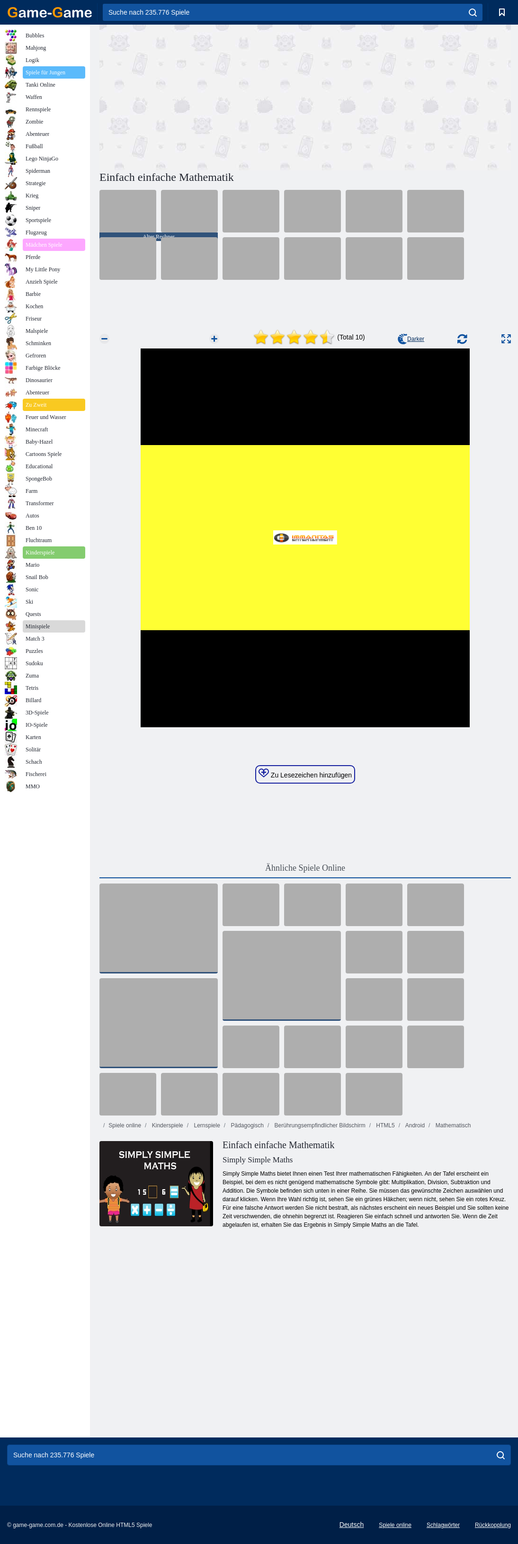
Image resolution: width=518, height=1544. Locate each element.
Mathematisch (452, 1125)
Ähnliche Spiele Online (305, 868)
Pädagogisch (246, 1125)
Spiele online (124, 1125)
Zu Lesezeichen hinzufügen (305, 773)
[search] (473, 12)
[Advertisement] (202, 96)
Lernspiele (206, 1125)
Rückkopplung (493, 1525)
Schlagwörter (443, 1525)
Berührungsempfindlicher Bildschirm (319, 1125)
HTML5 (385, 1125)
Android (414, 1125)
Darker (411, 339)
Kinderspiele (166, 1125)
